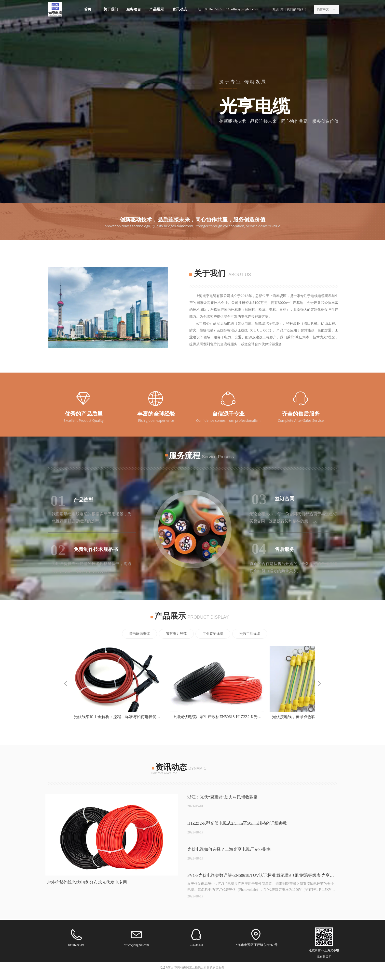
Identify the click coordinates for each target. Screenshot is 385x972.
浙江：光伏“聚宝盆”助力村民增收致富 (222, 797)
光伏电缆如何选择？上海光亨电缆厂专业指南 (229, 849)
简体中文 (323, 9)
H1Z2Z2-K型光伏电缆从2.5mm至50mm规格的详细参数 (237, 823)
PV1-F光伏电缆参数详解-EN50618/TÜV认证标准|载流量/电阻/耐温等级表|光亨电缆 (260, 876)
